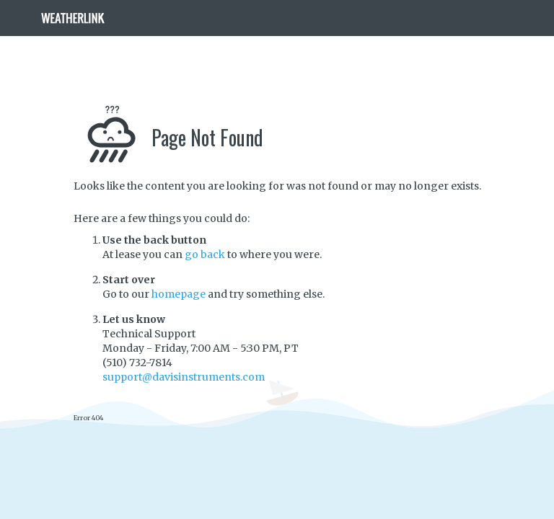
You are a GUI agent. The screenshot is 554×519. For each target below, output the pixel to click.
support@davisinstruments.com (183, 377)
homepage (178, 294)
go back (205, 254)
